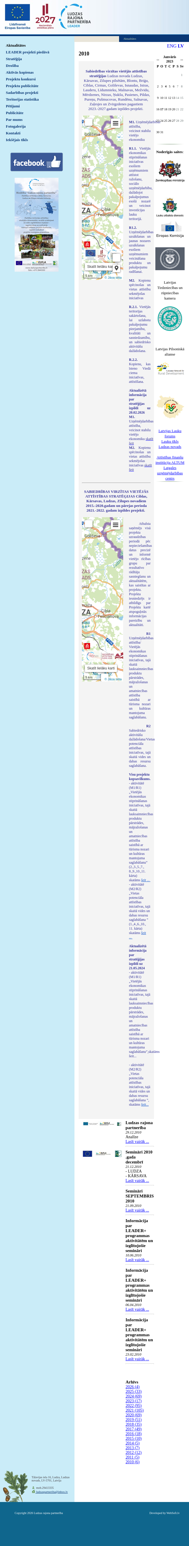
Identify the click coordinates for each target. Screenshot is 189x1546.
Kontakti (13, 133)
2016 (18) (134, 1434)
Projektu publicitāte (22, 86)
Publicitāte (14, 113)
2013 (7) (133, 1448)
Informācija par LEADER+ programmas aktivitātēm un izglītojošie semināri (139, 1235)
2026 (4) (133, 1387)
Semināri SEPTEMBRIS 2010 (140, 1196)
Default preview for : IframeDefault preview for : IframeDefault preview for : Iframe (102, 198)
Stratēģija (14, 59)
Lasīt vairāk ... (137, 1141)
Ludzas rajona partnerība (139, 1125)
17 (162, 109)
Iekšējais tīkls (17, 140)
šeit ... (146, 880)
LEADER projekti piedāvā (27, 52)
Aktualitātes (16, 45)
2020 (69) (134, 1415)
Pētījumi (13, 106)
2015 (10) (134, 1438)
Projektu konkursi (21, 79)
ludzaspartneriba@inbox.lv (51, 1491)
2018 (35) (134, 1424)
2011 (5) (132, 1457)
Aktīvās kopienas (20, 72)
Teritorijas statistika (22, 99)
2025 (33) (134, 1391)
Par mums (14, 119)
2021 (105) (135, 1410)
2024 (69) (134, 1396)
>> (182, 60)
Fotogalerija (16, 126)
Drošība (12, 65)
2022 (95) (134, 1405)
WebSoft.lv (173, 1513)
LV (181, 45)
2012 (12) (134, 1452)
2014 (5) (133, 1443)
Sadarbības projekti (22, 92)
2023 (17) (134, 1401)
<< (158, 60)
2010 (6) (133, 1462)
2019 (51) (134, 1420)
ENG (172, 45)
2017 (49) (134, 1429)
